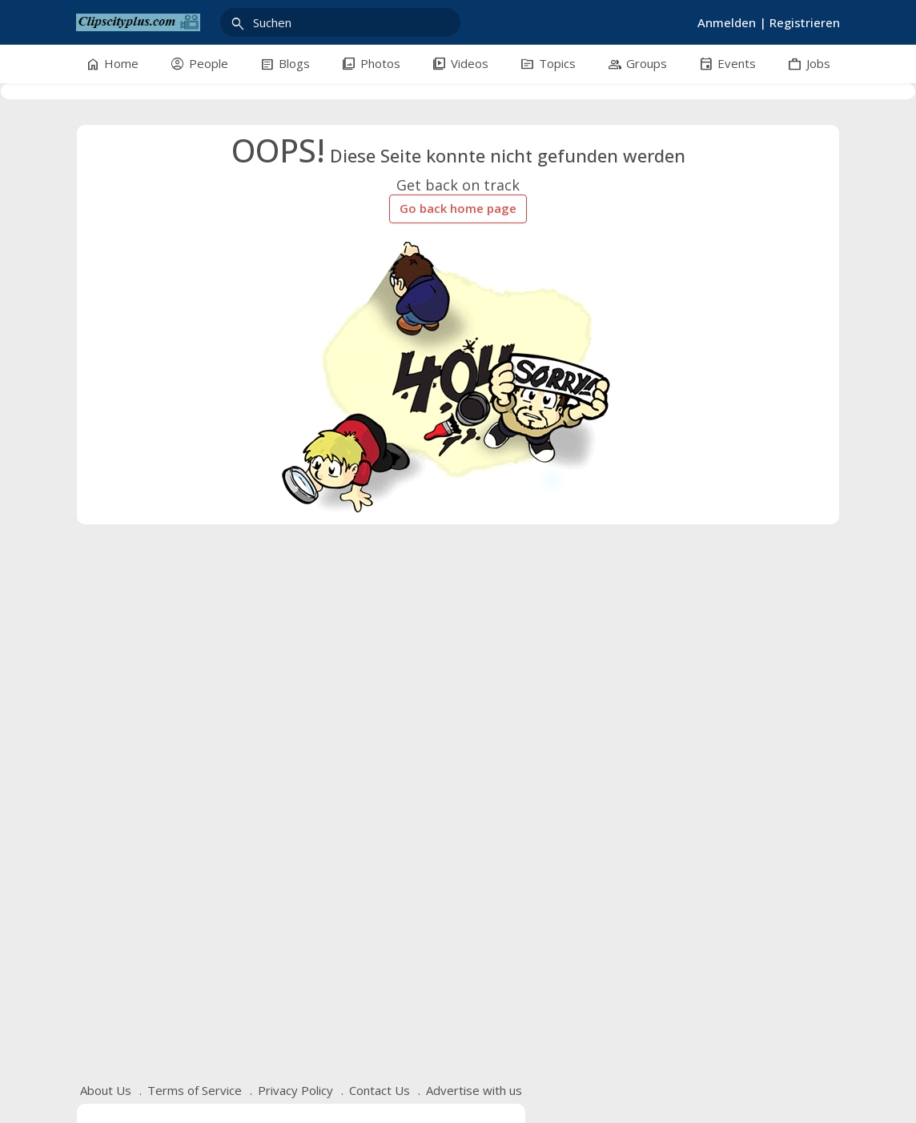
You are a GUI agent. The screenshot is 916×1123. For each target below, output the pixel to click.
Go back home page (458, 208)
